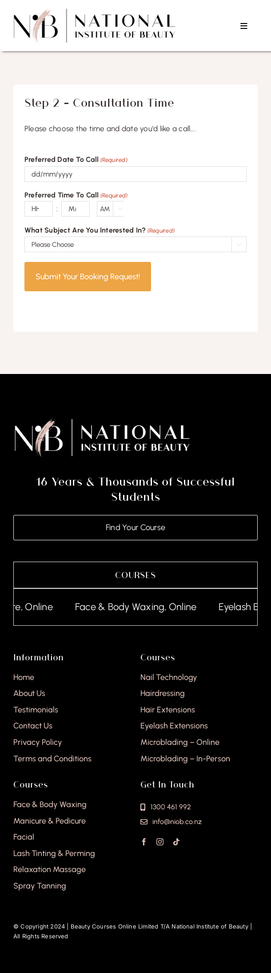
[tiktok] (176, 841)
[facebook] (143, 841)
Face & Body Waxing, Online (142, 607)
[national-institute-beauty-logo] (94, 11)
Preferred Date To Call (76, 160)
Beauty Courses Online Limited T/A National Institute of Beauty (159, 926)
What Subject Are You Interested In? (99, 231)
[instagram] (159, 841)
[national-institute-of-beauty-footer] (102, 420)
